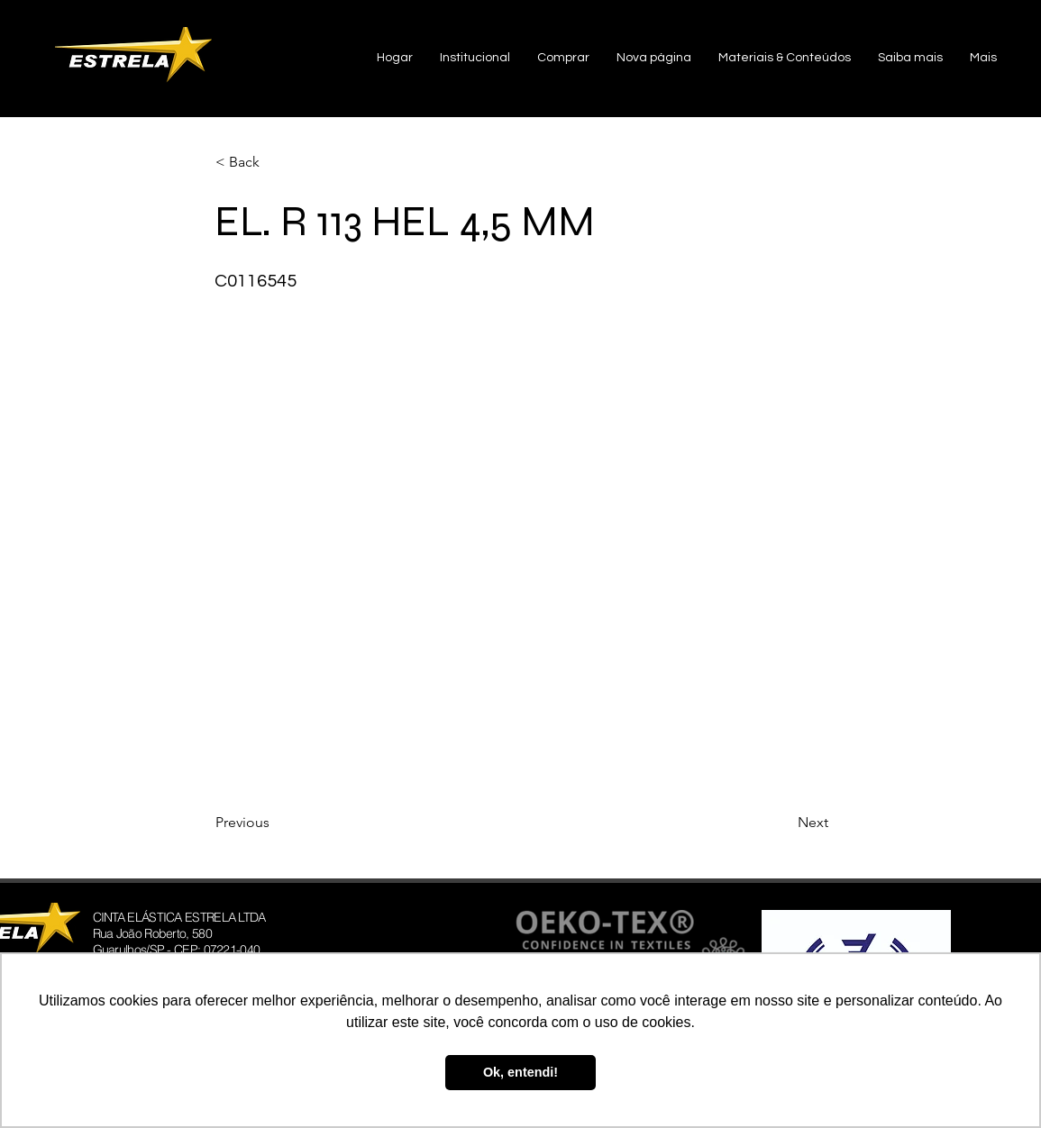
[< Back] (274, 162)
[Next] (783, 823)
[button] (475, 58)
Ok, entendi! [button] (520, 1072)
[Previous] (274, 823)
